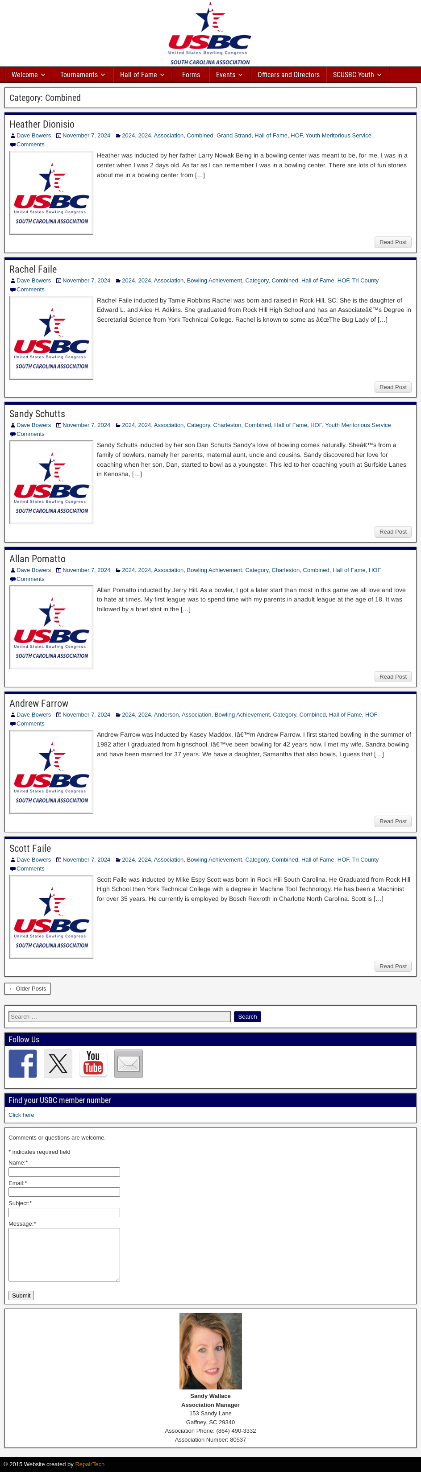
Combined (200, 135)
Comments (31, 144)
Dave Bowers (34, 135)
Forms (191, 74)
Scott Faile (30, 848)
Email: (17, 1183)
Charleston (227, 425)
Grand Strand (234, 135)
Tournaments (79, 74)
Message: (22, 1223)
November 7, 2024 (86, 135)
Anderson (166, 714)
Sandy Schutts (37, 413)
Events (225, 74)
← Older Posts (27, 988)
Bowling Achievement (214, 280)
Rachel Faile (33, 269)
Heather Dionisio (42, 124)
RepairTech (89, 1464)
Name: (18, 1162)
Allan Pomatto (37, 558)
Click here (21, 1114)
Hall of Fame (138, 74)
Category (256, 280)
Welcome (25, 74)
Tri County (365, 280)
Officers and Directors (289, 74)
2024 (128, 135)
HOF (296, 135)
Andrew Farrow (38, 703)
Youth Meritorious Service (338, 135)
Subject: (20, 1203)
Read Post (393, 242)
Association (168, 135)
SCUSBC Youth (353, 74)
